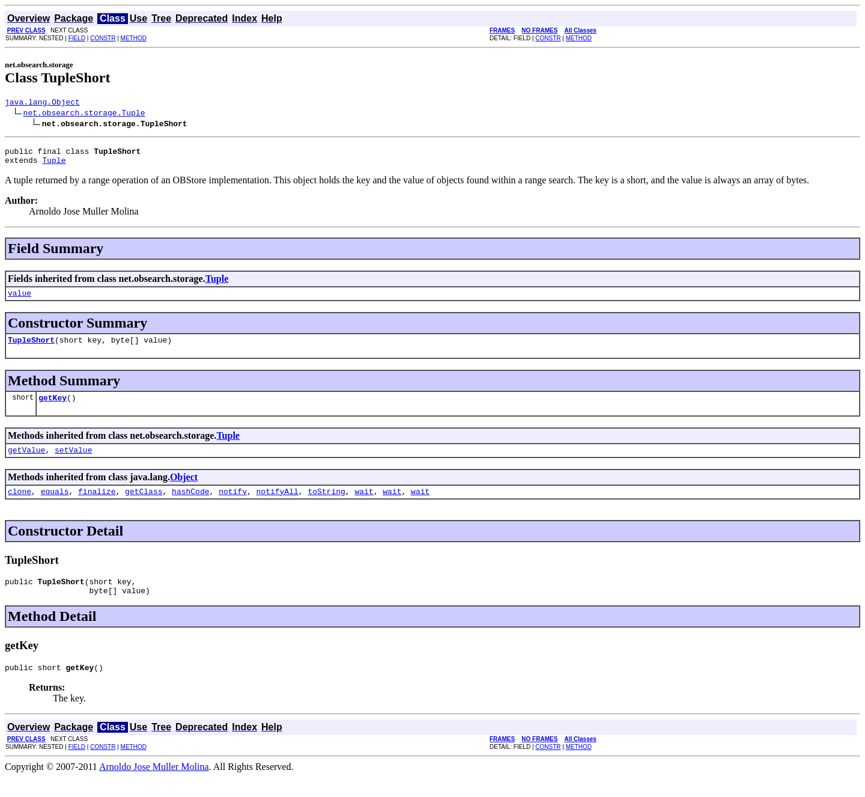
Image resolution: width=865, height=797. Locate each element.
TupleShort (31, 348)
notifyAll (277, 505)
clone (19, 505)
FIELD (76, 38)
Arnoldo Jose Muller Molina (154, 786)
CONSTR (102, 38)
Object (184, 489)
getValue (26, 462)
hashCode (190, 505)
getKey (52, 408)
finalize (96, 505)
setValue (73, 462)
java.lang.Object (42, 103)
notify (233, 505)
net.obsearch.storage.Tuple (84, 114)
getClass (143, 505)
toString (326, 505)
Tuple (53, 165)
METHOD (134, 38)
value (19, 300)
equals (55, 505)
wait (363, 505)
